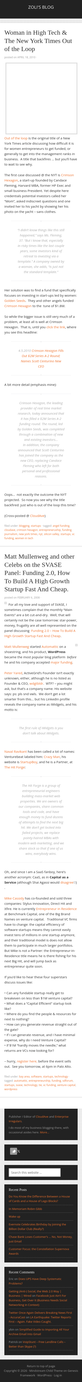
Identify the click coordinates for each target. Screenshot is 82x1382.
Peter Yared (13, 673)
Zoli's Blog (41, 7)
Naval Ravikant (15, 751)
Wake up (14, 1216)
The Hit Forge (14, 767)
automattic (20, 1081)
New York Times (28, 534)
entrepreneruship (50, 530)
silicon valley (51, 534)
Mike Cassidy (14, 898)
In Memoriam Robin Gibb (25, 1209)
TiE (40, 1085)
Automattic (50, 646)
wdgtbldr (36, 683)
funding (67, 530)
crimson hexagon (27, 530)
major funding (61, 662)
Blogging (24, 526)
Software (36, 1076)
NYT (41, 534)
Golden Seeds (14, 300)
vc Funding (49, 1085)
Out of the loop (16, 138)
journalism (10, 534)
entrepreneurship (39, 1081)
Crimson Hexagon (18, 306)
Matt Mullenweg (16, 646)
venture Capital (66, 1085)
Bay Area (24, 1076)
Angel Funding (61, 526)
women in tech (24, 538)
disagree (66, 882)
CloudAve (37, 515)
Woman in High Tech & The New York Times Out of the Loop (38, 40)
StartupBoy (28, 762)
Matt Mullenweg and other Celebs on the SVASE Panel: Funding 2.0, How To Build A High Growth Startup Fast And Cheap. (39, 573)
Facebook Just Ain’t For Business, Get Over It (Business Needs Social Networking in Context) (38, 1300)
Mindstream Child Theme (46, 1371)
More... (44, 1132)
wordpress (10, 1089)
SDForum (68, 1081)
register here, (27, 1061)
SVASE (19, 1085)
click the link (55, 327)
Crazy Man (52, 756)
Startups (36, 526)
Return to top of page (41, 1366)
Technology (61, 1076)
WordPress (44, 1375)
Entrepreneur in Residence (56, 909)
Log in (58, 1375)
